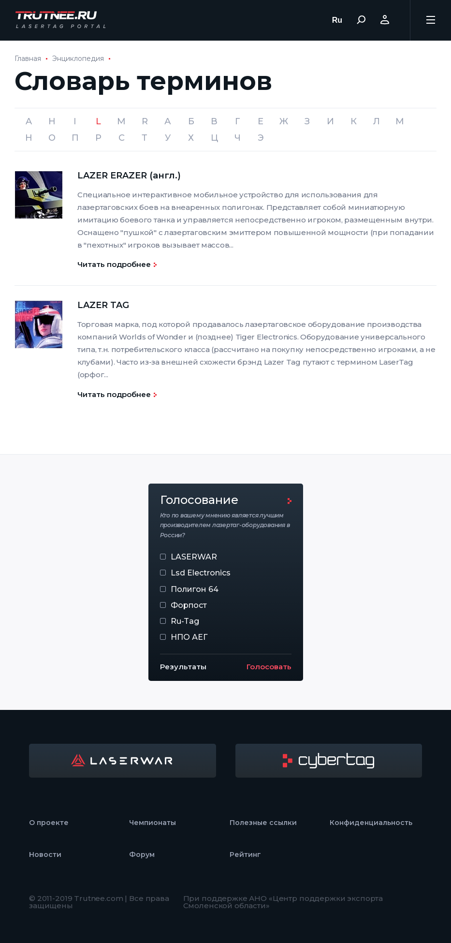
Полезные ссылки (263, 822)
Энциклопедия (78, 58)
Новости (45, 854)
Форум (142, 854)
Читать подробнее (114, 264)
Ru (337, 20)
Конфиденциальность (371, 822)
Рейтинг (245, 854)
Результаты (183, 666)
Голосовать (269, 666)
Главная (28, 58)
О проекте (49, 822)
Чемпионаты (152, 822)
